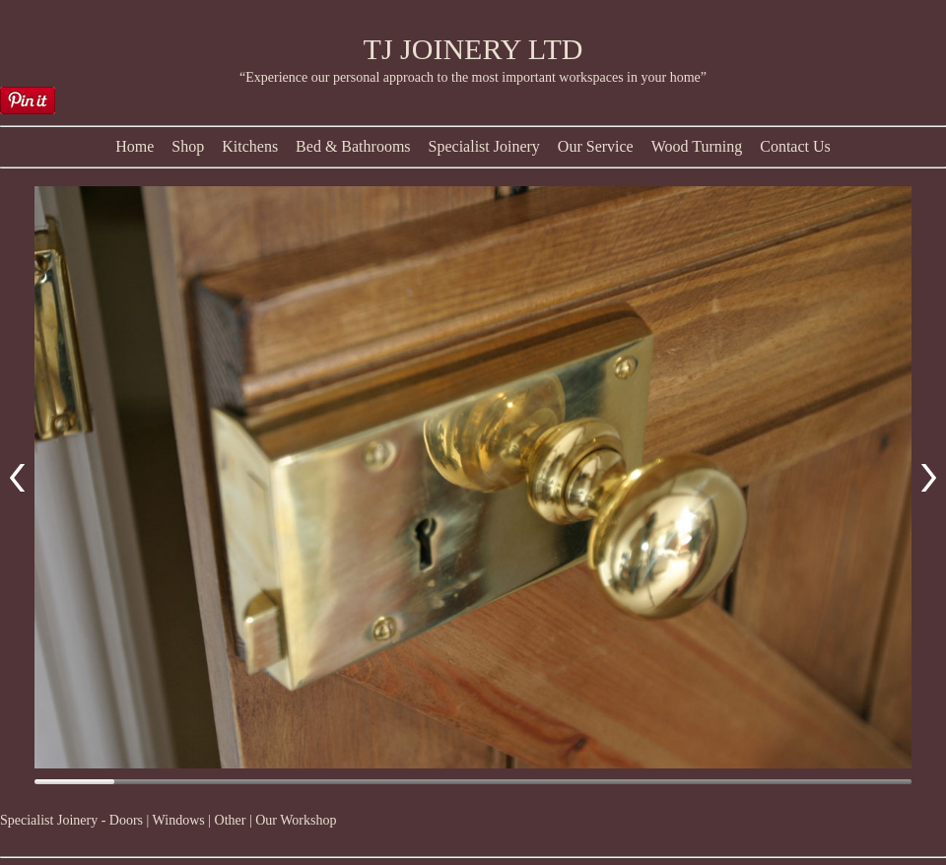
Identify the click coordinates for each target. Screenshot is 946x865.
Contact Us (795, 146)
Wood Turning (697, 146)
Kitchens (250, 146)
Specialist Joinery (484, 146)
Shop (187, 146)
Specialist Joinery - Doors (71, 820)
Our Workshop (295, 820)
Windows (179, 820)
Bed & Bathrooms (353, 146)
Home (134, 146)
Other (230, 820)
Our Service (596, 146)
